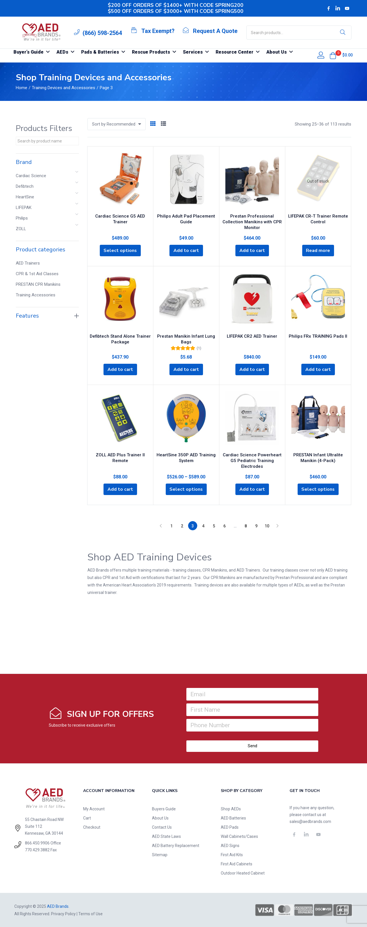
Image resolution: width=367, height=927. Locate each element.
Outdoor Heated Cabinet (243, 873)
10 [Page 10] (267, 525)
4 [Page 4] (203, 525)
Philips (22, 218)
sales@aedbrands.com (310, 821)
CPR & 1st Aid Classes (37, 273)
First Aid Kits (232, 854)
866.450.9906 (37, 842)
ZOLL (21, 228)
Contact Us (162, 827)
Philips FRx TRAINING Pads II (318, 335)
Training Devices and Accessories (63, 87)
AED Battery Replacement (175, 845)
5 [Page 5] (214, 525)
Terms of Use (90, 913)
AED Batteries (233, 817)
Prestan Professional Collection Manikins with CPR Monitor (252, 221)
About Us (160, 817)
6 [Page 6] (224, 525)
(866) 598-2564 (102, 33)
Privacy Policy (63, 913)
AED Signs (230, 845)
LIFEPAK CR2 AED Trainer (252, 335)
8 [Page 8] (246, 525)
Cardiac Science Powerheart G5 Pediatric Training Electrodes (252, 460)
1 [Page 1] (171, 525)
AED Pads (230, 827)
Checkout (91, 827)
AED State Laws (166, 836)
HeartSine (25, 197)
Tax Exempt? (158, 31)
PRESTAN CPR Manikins (38, 284)
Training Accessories (35, 295)
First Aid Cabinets (236, 863)
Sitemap (159, 854)
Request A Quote (215, 31)
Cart (87, 817)
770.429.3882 (37, 849)
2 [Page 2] (182, 525)
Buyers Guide (164, 808)
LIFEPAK (24, 207)
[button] (332, 55)
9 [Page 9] (256, 525)
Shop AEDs (231, 808)
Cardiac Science (31, 175)
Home (21, 87)
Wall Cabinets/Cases (239, 836)
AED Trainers (28, 263)
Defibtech (25, 186)
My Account (94, 808)
